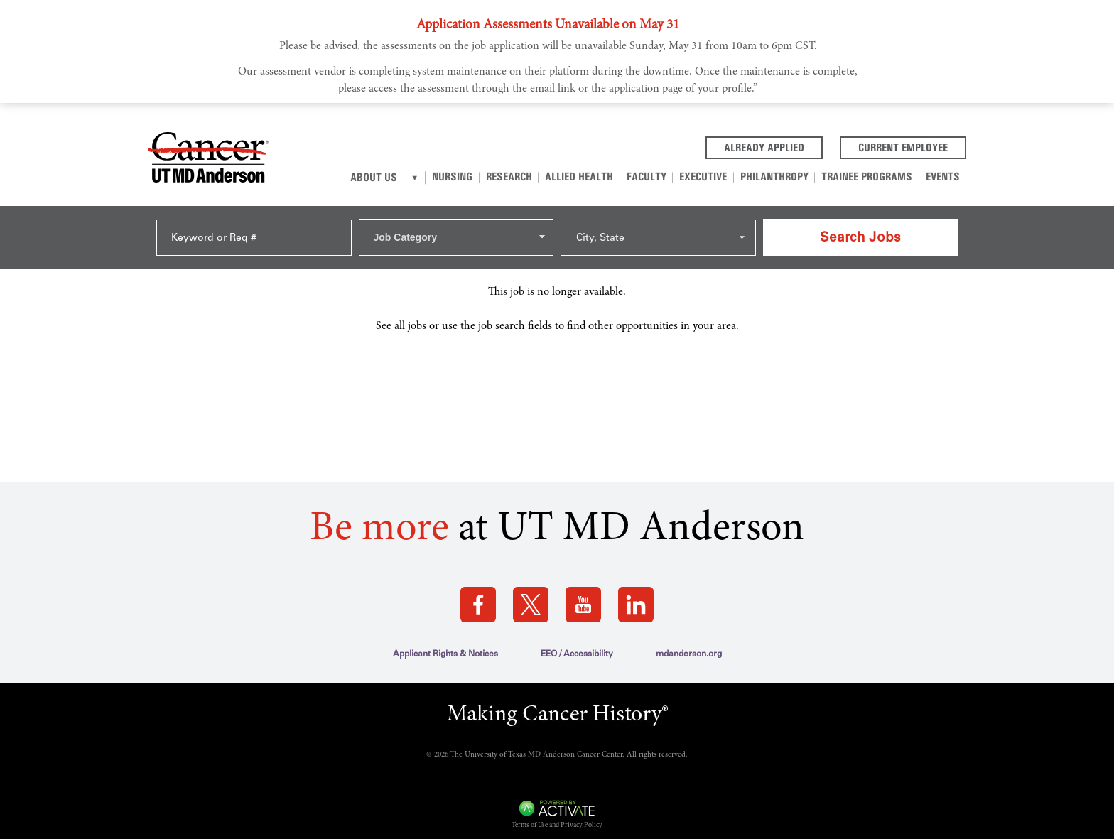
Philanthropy (779, 176)
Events (943, 176)
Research (520, 176)
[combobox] (456, 232)
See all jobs (401, 316)
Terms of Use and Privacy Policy (557, 816)
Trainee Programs (869, 176)
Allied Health (589, 176)
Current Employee (912, 146)
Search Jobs (860, 232)
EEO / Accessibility (577, 644)
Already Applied (773, 146)
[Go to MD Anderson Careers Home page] (208, 159)
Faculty (654, 176)
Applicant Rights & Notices (445, 644)
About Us (388, 177)
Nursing (465, 176)
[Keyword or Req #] (254, 233)
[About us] (429, 178)
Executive (709, 176)
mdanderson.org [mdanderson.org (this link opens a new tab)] (689, 644)
